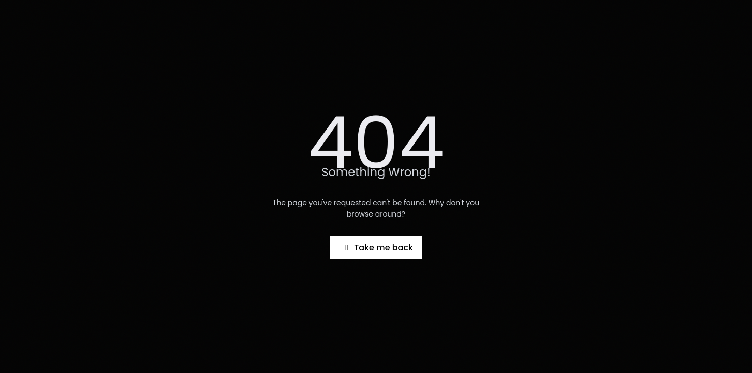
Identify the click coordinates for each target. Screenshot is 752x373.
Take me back (377, 247)
